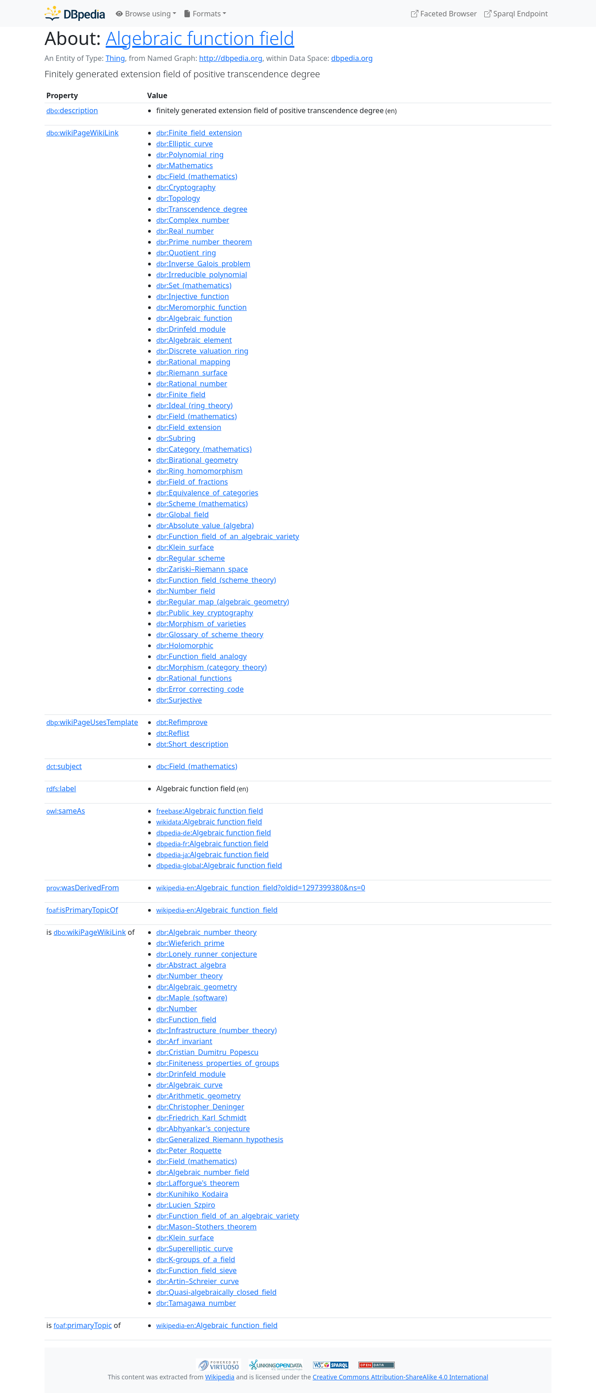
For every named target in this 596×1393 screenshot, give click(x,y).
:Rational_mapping (193, 362)
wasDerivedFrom (82, 888)
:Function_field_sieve (196, 1270)
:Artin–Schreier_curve (197, 1281)
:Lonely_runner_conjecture (206, 954)
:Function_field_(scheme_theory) (216, 580)
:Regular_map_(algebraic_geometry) (222, 602)
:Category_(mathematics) (204, 449)
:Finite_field (180, 394)
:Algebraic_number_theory (206, 932)
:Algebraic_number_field (202, 1172)
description (72, 110)
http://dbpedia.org (230, 58)
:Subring (175, 438)
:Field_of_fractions (192, 482)
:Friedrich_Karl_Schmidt (201, 1118)
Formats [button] (202, 14)
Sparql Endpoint (516, 14)
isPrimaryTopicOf (82, 910)
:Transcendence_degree (201, 209)
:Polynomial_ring (190, 155)
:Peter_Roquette (188, 1150)
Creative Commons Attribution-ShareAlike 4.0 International (400, 1377)
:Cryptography (185, 187)
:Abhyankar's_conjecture (203, 1128)
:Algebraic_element (194, 340)
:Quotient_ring (186, 253)
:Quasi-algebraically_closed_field (216, 1292)
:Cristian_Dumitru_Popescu (207, 1052)
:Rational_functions (194, 678)
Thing (115, 58)
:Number (176, 1009)
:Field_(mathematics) (196, 176)
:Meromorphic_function (201, 307)
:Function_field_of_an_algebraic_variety (227, 536)
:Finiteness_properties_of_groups (217, 1063)
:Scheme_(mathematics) (202, 504)
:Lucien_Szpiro (185, 1205)
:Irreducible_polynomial (201, 275)
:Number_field (185, 591)
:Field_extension (188, 427)
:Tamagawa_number (196, 1303)
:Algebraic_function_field (217, 910)
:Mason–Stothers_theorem (206, 1227)
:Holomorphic (184, 645)
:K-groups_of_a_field (195, 1259)
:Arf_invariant (184, 1041)
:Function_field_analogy (201, 656)
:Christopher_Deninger (200, 1107)
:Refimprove (182, 722)
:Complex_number (192, 220)
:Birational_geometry (197, 460)
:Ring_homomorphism (199, 471)
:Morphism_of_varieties (201, 624)
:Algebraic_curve (189, 1085)
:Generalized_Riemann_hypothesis (219, 1139)
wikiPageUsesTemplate (92, 722)
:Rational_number (191, 384)
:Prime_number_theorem (204, 242)
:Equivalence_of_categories (207, 493)
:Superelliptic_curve (194, 1248)
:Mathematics (184, 165)
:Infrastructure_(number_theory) (216, 1030)
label (61, 789)
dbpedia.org (352, 58)
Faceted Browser (444, 14)
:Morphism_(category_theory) (211, 667)
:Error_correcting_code (199, 689)
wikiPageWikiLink (82, 133)
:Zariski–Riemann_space (202, 569)
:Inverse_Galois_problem (203, 264)
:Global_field (182, 514)
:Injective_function (192, 296)
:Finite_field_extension (199, 133)
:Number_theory (189, 976)
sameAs (65, 811)
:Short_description (192, 744)
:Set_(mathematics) (193, 285)
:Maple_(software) (191, 998)
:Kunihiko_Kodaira (192, 1194)
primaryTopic (83, 1325)
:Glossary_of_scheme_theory (209, 634)
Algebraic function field (200, 37)
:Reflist (172, 733)
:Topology (178, 198)
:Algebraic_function (194, 318)
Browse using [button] (143, 14)
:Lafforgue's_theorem (197, 1183)
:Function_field (186, 1019)
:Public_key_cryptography (204, 613)
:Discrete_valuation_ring (202, 351)
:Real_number (185, 231)
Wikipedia (219, 1377)
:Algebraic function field (209, 811)
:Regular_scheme (190, 558)
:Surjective (179, 700)
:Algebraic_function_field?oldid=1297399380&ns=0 (260, 888)
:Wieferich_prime (190, 943)
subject (64, 766)
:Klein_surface (185, 547)
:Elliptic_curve (184, 144)
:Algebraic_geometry (196, 987)
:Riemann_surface (192, 373)
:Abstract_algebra (191, 965)
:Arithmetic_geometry (198, 1096)
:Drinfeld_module (191, 329)
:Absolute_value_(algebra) (205, 525)
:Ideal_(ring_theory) (194, 405)
